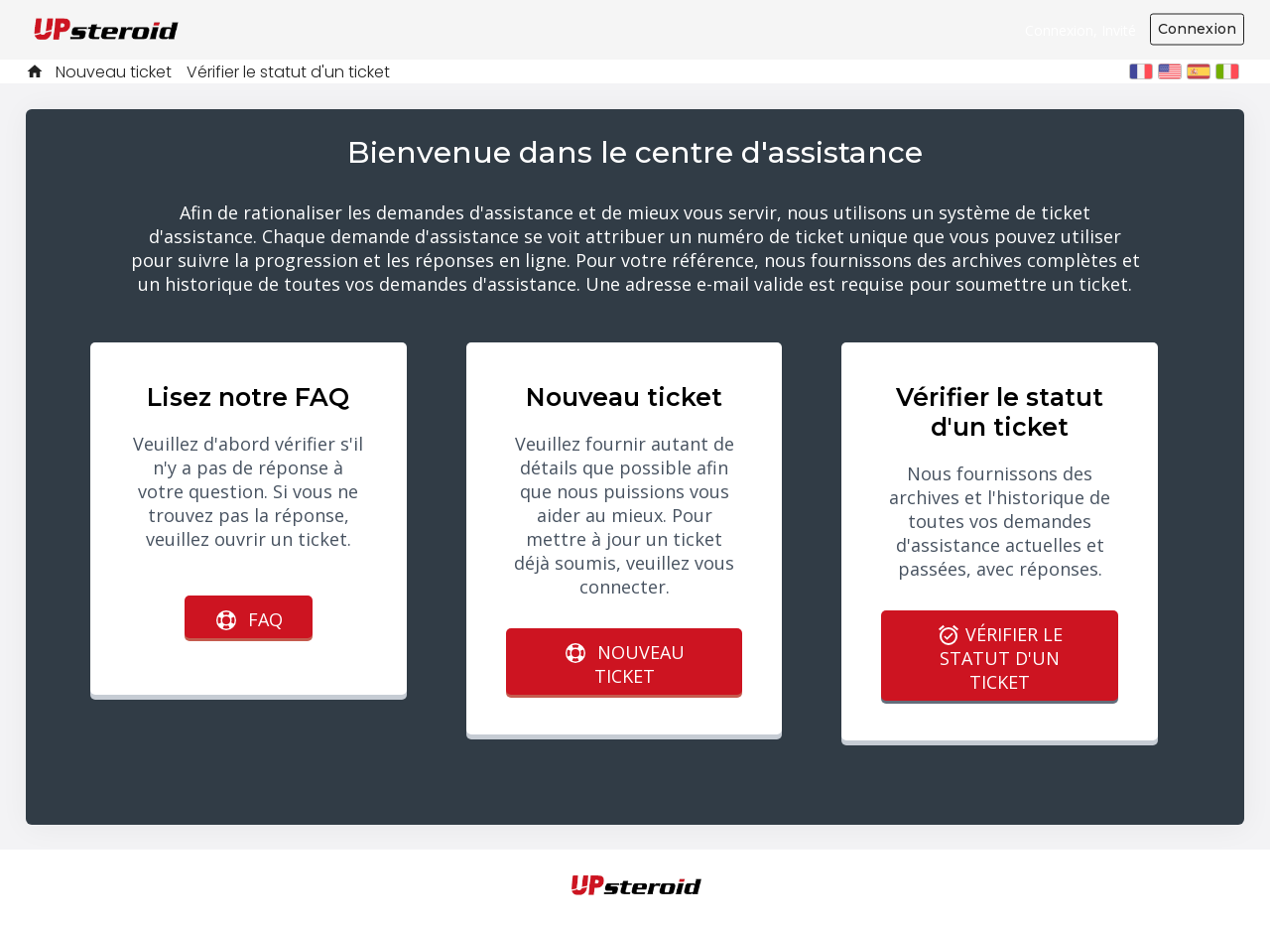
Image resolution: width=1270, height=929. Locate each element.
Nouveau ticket (114, 72)
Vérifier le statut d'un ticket (288, 72)
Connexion (1197, 29)
